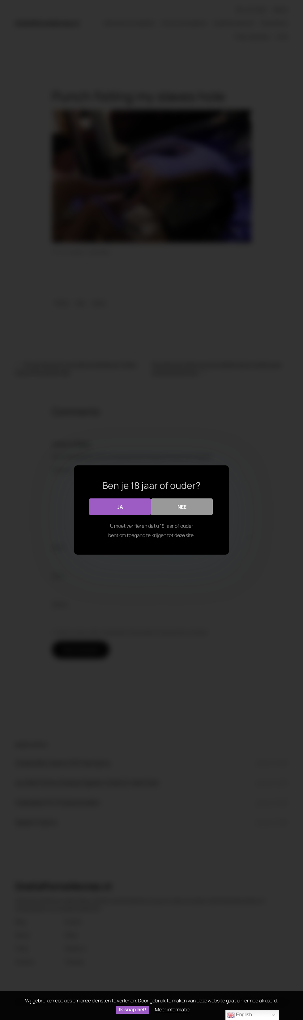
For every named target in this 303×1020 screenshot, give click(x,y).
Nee (181, 506)
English (239, 1015)
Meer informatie (172, 1009)
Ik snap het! (132, 1009)
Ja (120, 506)
